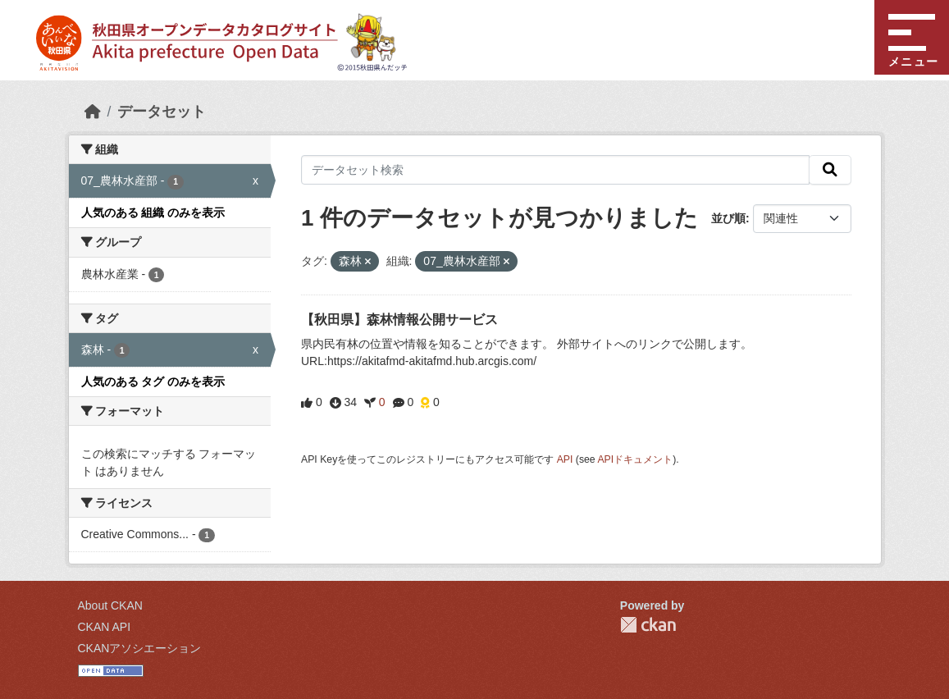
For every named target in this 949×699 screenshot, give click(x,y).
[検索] (830, 170)
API (565, 459)
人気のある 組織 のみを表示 (153, 212)
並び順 (728, 218)
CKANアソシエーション (140, 648)
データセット (161, 111)
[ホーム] (92, 111)
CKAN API (104, 626)
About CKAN (110, 605)
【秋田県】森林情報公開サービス (399, 320)
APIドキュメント (635, 459)
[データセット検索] (555, 170)
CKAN (648, 624)
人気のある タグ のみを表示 (153, 381)
